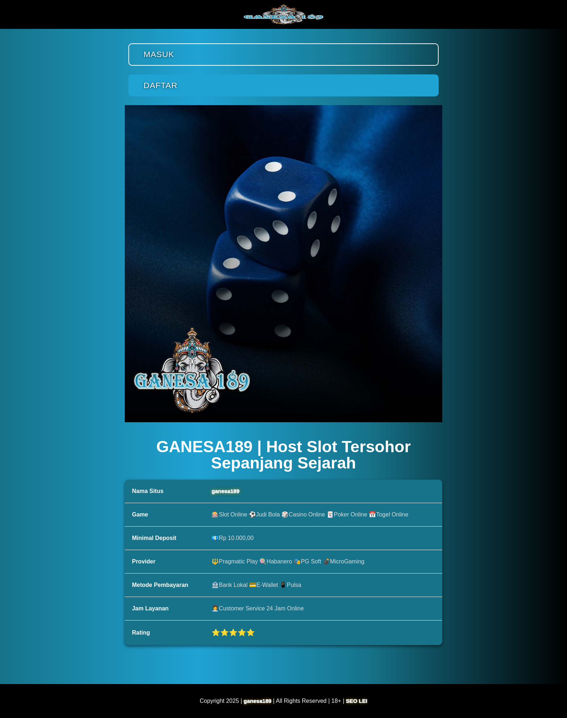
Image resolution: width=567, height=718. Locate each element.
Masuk (159, 54)
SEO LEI (356, 701)
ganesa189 (225, 491)
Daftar (161, 85)
